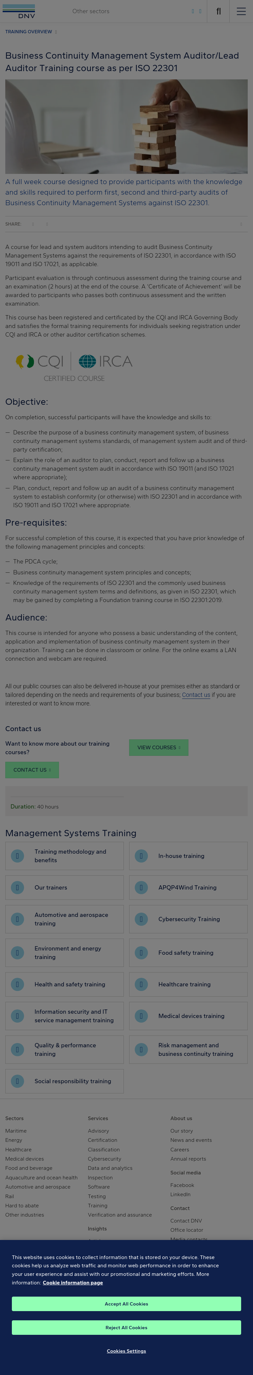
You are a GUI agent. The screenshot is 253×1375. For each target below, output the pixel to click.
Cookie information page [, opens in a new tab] (73, 1288)
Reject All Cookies (127, 1333)
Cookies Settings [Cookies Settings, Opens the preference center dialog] (126, 1357)
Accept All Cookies (126, 1309)
